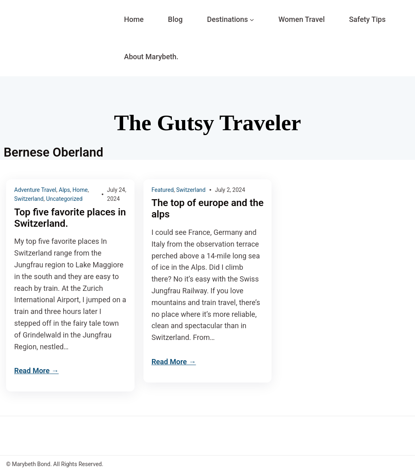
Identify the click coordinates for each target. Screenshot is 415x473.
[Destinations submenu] (252, 19)
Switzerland (28, 199)
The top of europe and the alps (208, 209)
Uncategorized (64, 199)
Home (80, 190)
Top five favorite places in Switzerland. (70, 218)
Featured (163, 190)
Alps (64, 190)
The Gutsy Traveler (207, 122)
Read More (31, 370)
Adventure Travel (35, 190)
